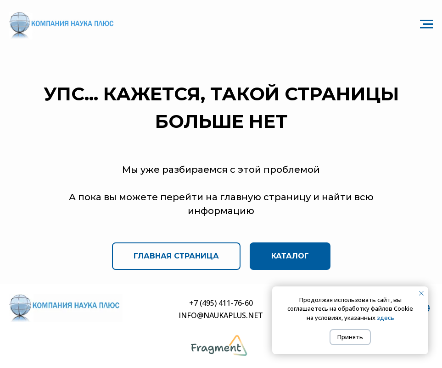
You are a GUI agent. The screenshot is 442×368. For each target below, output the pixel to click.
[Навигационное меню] (426, 24)
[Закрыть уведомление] (421, 293)
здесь (385, 317)
